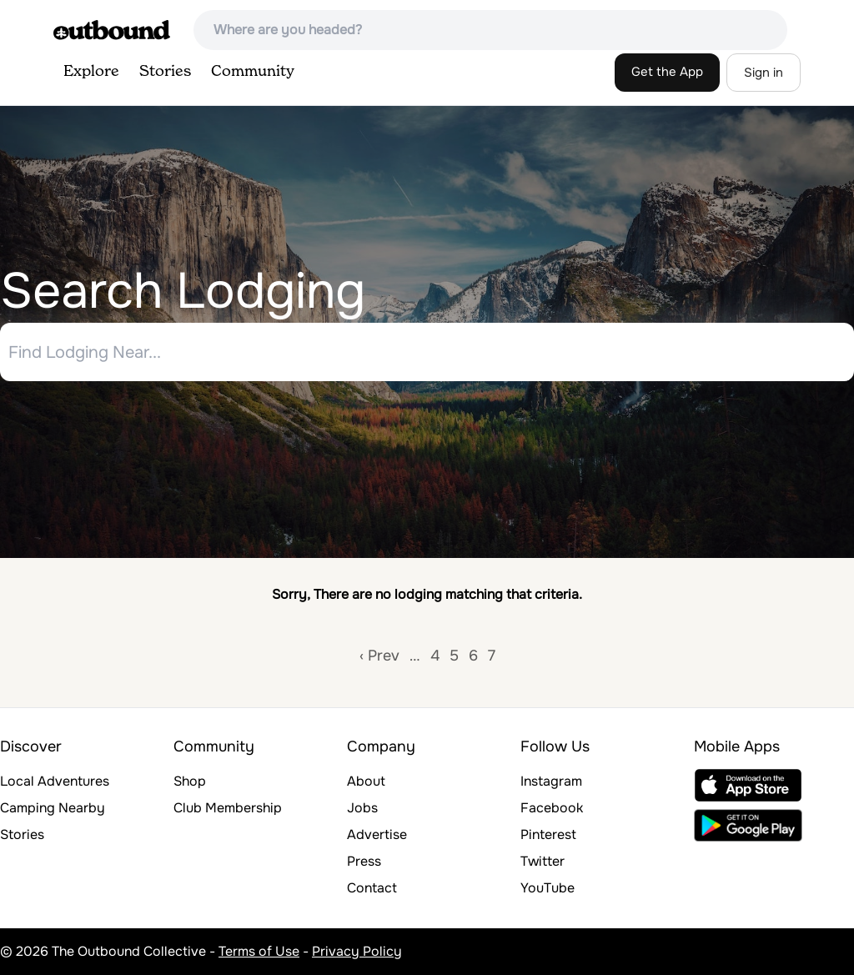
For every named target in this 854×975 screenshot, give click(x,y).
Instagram (551, 781)
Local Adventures (54, 781)
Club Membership (227, 808)
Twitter (542, 861)
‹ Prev (379, 655)
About (366, 781)
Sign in (763, 72)
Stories (165, 71)
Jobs (362, 808)
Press (364, 861)
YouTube (547, 888)
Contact (372, 888)
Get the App (667, 71)
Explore (91, 71)
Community (252, 71)
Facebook (551, 808)
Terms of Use (259, 951)
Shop (189, 781)
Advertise (377, 834)
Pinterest (548, 834)
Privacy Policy (357, 951)
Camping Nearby (52, 808)
